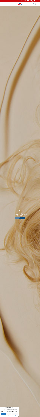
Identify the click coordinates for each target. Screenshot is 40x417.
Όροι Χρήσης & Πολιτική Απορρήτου (6, 415)
